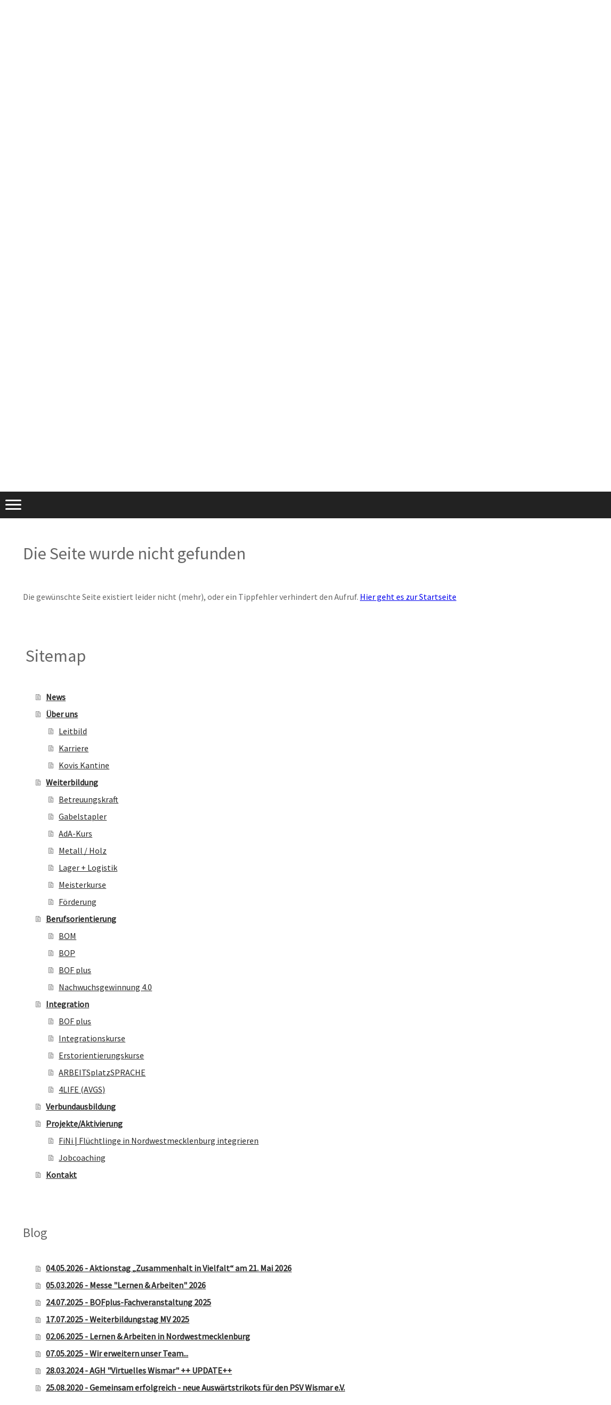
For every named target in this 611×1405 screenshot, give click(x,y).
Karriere (74, 748)
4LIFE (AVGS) (82, 1089)
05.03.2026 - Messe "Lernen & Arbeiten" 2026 (126, 1285)
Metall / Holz (83, 850)
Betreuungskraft (88, 799)
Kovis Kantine (84, 765)
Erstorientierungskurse (101, 1055)
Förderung (78, 901)
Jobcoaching (82, 1157)
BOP (67, 953)
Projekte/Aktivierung (84, 1123)
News (56, 697)
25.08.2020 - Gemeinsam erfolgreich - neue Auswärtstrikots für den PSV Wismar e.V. (195, 1387)
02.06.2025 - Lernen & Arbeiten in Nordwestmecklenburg (148, 1336)
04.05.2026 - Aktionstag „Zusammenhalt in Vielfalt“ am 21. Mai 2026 (169, 1268)
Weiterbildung (72, 782)
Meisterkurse (82, 884)
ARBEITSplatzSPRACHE (102, 1072)
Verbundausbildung (81, 1106)
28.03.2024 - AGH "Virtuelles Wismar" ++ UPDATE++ (139, 1370)
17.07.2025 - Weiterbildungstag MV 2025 (117, 1319)
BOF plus (75, 970)
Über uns (62, 714)
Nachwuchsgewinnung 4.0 (105, 987)
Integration (67, 1004)
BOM (67, 935)
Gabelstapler (83, 816)
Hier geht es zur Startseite (408, 596)
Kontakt (61, 1174)
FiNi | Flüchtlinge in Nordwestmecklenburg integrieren (159, 1140)
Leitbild (73, 731)
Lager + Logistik (88, 867)
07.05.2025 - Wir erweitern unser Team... (117, 1353)
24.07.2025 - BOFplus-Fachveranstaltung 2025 (128, 1302)
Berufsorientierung (81, 918)
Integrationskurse (92, 1038)
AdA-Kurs (75, 833)
